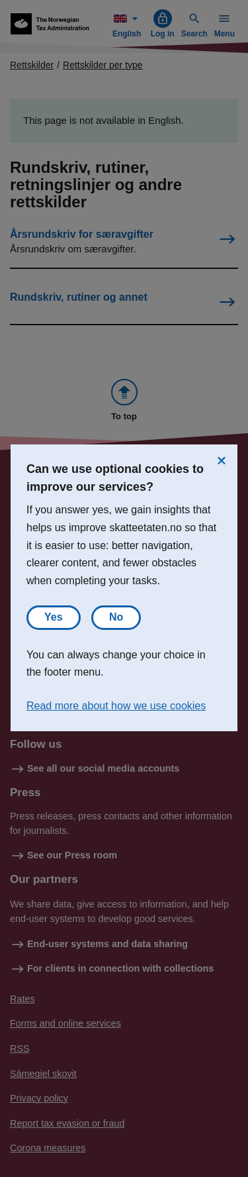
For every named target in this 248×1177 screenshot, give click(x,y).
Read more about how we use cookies (116, 705)
